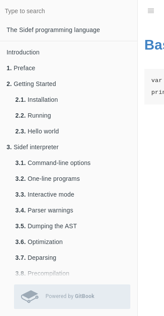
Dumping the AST (46, 226)
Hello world (37, 131)
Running (33, 115)
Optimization (39, 241)
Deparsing (35, 257)
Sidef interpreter (33, 147)
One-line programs (47, 178)
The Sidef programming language (53, 29)
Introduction (23, 52)
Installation (36, 99)
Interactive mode (44, 194)
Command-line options (53, 162)
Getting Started (31, 83)
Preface (21, 68)
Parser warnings (44, 210)
